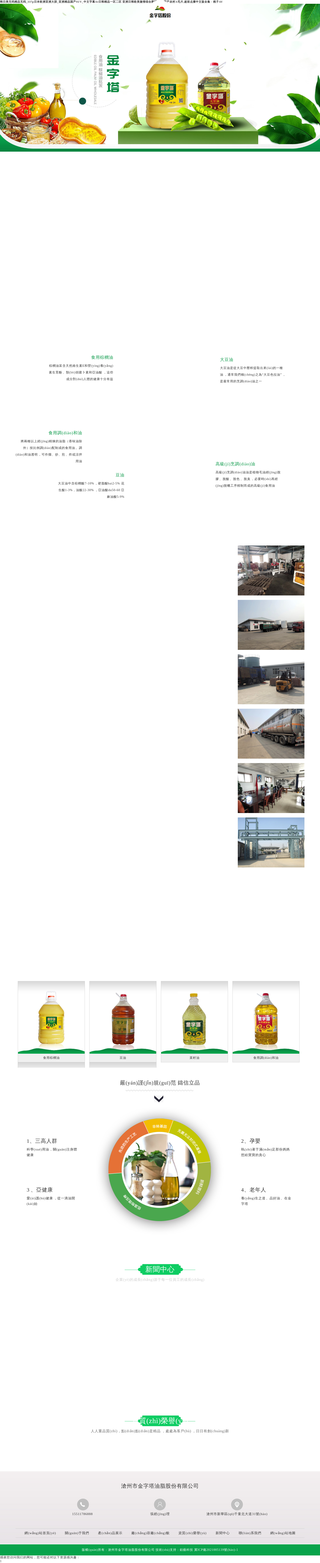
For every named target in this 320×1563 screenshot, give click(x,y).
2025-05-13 (146, 1342)
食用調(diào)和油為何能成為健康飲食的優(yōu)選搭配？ (213, 1293)
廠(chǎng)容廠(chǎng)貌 (159, 36)
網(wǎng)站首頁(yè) (65, 36)
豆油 (120, 475)
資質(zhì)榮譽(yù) (190, 32)
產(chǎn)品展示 (128, 32)
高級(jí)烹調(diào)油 (235, 464)
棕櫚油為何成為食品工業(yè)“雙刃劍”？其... (203, 1342)
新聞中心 (221, 32)
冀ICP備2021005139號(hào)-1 (216, 1549)
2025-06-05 (290, 1342)
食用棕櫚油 (102, 357)
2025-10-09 (146, 1293)
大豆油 (226, 359)
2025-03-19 (290, 1366)
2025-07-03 (290, 1317)
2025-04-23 (146, 1366)
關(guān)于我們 (97, 32)
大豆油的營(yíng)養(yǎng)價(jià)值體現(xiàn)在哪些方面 (69, 1366)
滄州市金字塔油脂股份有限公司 (89, 230)
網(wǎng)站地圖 (283, 1533)
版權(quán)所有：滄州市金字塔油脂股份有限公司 (118, 1549)
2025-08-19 (146, 1317)
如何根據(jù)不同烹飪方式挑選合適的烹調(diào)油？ (210, 1317)
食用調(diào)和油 (65, 432)
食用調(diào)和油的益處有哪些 (192, 1366)
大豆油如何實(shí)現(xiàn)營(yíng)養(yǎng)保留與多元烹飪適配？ (77, 1293)
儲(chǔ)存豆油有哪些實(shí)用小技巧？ (54, 1317)
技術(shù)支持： (174, 1549)
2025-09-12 (290, 1293)
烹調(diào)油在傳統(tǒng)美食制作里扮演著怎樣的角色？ (69, 1342)
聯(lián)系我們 (253, 32)
